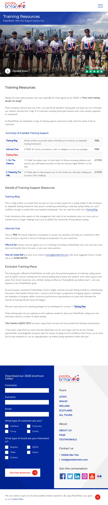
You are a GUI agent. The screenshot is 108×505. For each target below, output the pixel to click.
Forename (11, 385)
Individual (14, 426)
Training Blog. (92, 209)
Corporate (37, 426)
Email (8, 409)
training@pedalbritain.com (57, 254)
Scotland (14, 457)
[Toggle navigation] (100, 6)
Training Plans (80, 306)
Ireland (35, 452)
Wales (13, 452)
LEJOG (35, 447)
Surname (10, 397)
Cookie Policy (17, 498)
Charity (35, 431)
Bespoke (14, 447)
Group (13, 431)
